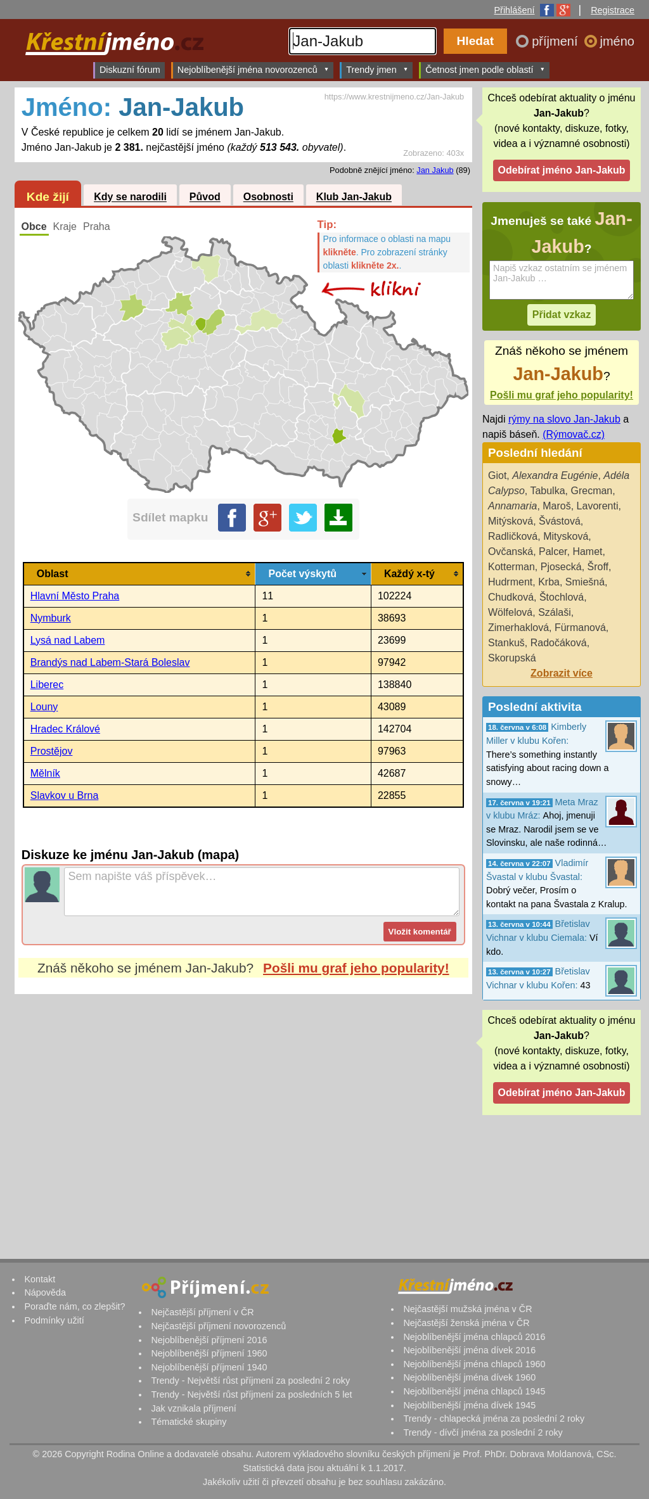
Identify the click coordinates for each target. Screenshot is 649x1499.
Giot (497, 475)
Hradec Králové (65, 729)
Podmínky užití (54, 1320)
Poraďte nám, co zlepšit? (74, 1306)
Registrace (612, 10)
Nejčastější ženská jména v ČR (466, 1323)
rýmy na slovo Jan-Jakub (564, 419)
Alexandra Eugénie (555, 475)
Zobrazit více (561, 673)
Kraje (65, 226)
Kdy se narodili (130, 197)
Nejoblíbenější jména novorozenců (253, 69)
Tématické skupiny (188, 1422)
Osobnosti (268, 197)
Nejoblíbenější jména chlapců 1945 (474, 1391)
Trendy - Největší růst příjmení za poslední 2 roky (250, 1380)
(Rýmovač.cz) (574, 434)
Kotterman (511, 566)
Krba (549, 582)
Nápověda (45, 1292)
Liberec (46, 684)
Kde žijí (48, 196)
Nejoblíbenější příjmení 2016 (209, 1340)
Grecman (591, 490)
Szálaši (554, 612)
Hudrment (510, 582)
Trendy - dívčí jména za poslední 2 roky (482, 1432)
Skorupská (512, 658)
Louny (44, 706)
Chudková (511, 597)
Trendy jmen (377, 69)
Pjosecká (561, 566)
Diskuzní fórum (130, 70)
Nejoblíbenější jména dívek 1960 (469, 1377)
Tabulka (547, 490)
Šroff (598, 566)
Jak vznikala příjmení (193, 1408)
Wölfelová (510, 612)
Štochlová (561, 597)
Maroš (556, 506)
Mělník (45, 773)
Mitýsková (510, 521)
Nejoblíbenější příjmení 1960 (209, 1353)
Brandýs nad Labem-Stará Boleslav (110, 662)
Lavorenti (598, 506)
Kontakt (39, 1279)
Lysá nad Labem (67, 640)
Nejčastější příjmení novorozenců (218, 1326)
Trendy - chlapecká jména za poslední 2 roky (493, 1418)
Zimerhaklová (518, 627)
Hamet (587, 551)
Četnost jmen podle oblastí (485, 69)
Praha (96, 226)
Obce (34, 226)
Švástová (560, 521)
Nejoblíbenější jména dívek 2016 (469, 1350)
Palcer (553, 551)
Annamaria (512, 506)
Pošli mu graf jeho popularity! (356, 967)
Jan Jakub (434, 170)
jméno (617, 41)
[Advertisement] (243, 1113)
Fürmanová (580, 627)
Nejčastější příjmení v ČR (202, 1312)
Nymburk (50, 618)
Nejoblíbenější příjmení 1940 (209, 1367)
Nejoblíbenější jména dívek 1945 (469, 1405)
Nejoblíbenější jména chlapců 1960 (474, 1364)
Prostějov (51, 751)
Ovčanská (510, 551)
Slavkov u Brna (64, 795)
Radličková (512, 536)
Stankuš (506, 642)
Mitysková (565, 536)
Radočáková (558, 642)
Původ (205, 197)
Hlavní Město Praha (75, 595)
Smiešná (585, 582)
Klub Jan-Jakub (354, 197)
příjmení (556, 41)
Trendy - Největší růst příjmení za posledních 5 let (251, 1394)
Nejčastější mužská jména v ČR (467, 1309)
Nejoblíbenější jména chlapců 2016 (474, 1337)
